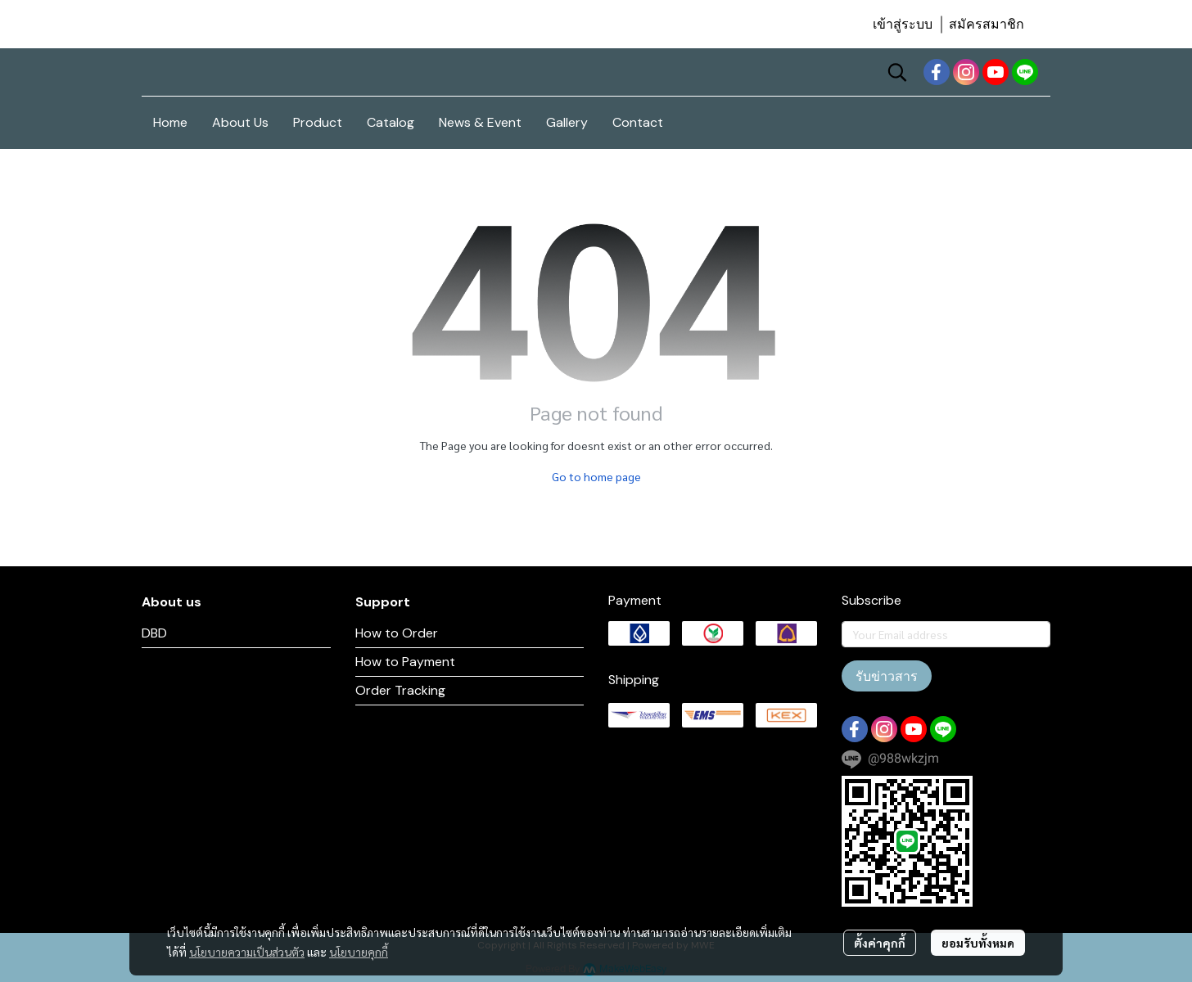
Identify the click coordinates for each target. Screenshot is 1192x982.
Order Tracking (400, 690)
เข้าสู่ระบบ (902, 24)
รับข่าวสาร (887, 676)
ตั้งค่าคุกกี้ (879, 942)
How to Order (396, 633)
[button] (897, 72)
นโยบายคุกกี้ (358, 951)
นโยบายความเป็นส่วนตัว (247, 951)
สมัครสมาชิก (986, 24)
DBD (154, 633)
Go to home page (596, 476)
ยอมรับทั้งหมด (977, 942)
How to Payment (405, 661)
